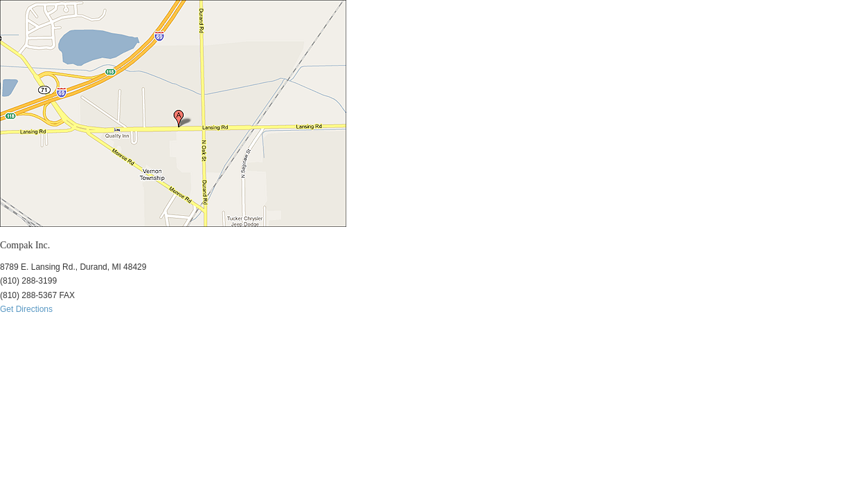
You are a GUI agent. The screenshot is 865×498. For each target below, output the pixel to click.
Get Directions (26, 309)
